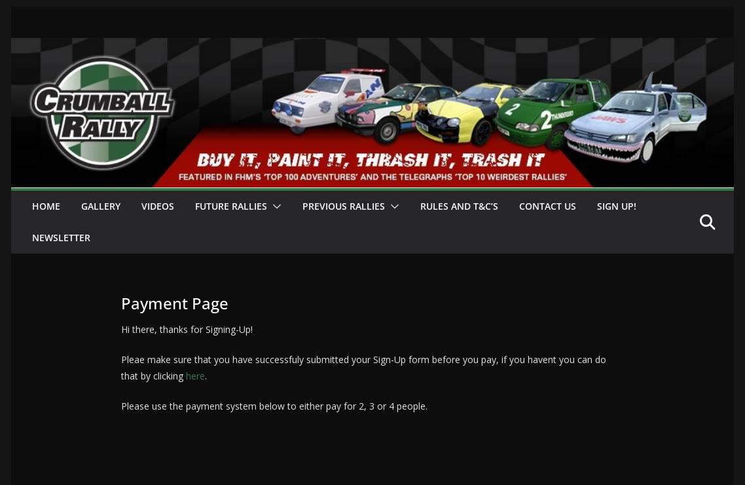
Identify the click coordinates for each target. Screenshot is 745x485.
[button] (274, 206)
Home (46, 206)
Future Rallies (231, 206)
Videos (157, 206)
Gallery (100, 206)
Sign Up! (616, 206)
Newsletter (61, 237)
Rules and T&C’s (459, 206)
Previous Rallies (343, 206)
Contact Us (547, 206)
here (194, 376)
